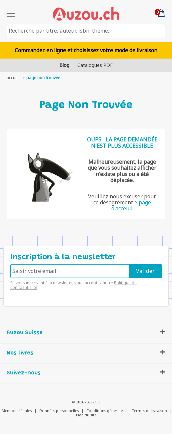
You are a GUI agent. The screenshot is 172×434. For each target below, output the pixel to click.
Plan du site (86, 414)
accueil (13, 78)
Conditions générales (105, 410)
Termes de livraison (149, 410)
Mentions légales (17, 410)
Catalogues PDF (95, 65)
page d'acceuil (131, 205)
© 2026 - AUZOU (86, 401)
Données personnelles (59, 410)
